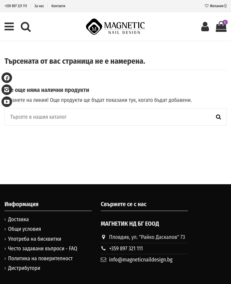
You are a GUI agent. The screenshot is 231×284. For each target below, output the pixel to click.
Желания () (215, 6)
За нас (40, 6)
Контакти (58, 6)
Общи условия (24, 229)
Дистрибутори (24, 268)
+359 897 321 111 (16, 6)
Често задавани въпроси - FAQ (42, 248)
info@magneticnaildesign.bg (141, 259)
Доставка (18, 219)
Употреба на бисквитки (34, 239)
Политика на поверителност (40, 258)
